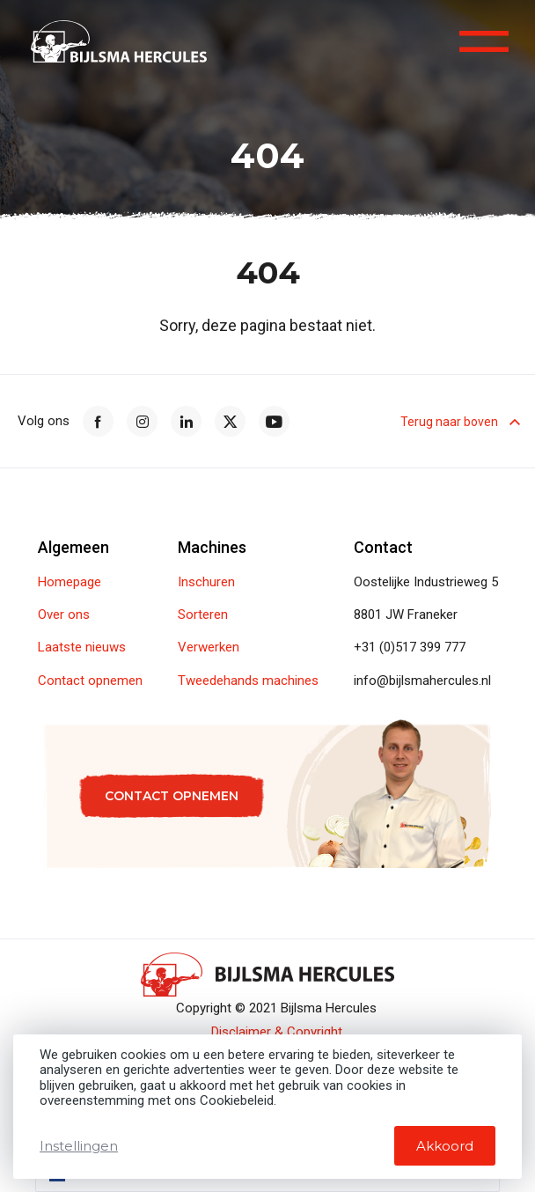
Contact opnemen (90, 680)
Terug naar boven (458, 422)
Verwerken (208, 647)
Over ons (64, 614)
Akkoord (444, 1145)
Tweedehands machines (248, 680)
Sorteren (203, 614)
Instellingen (79, 1145)
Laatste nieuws (82, 647)
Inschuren (206, 582)
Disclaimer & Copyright (276, 1032)
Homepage (69, 582)
